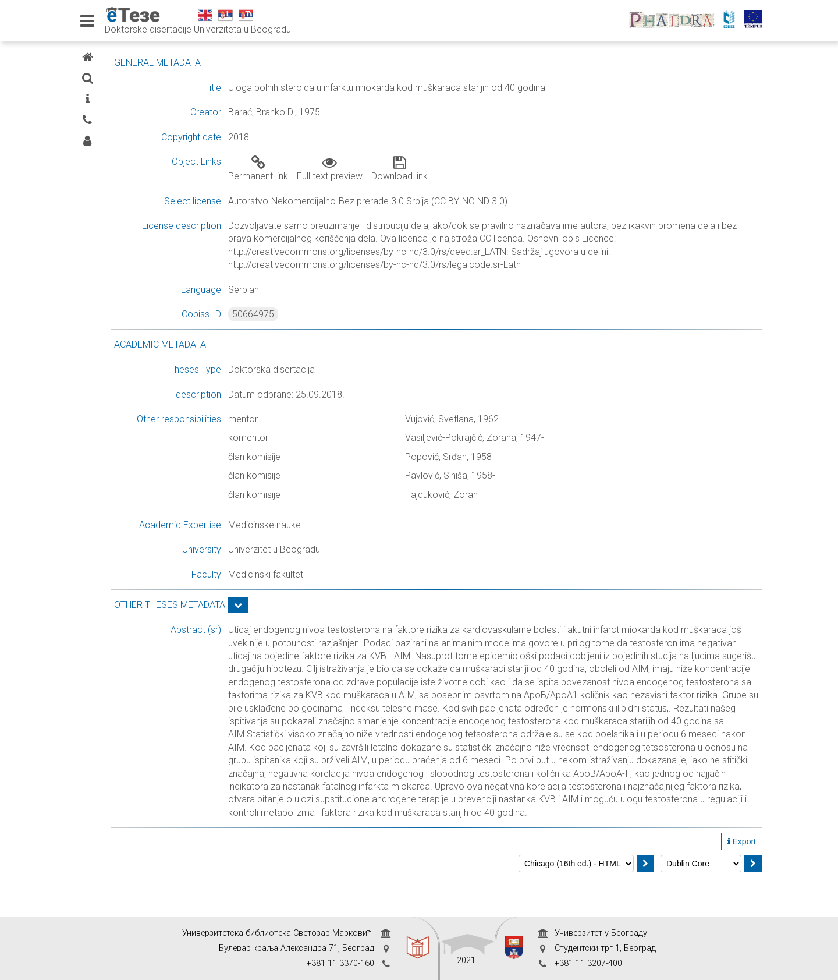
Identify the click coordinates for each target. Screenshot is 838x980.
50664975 (345, 314)
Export (741, 880)
